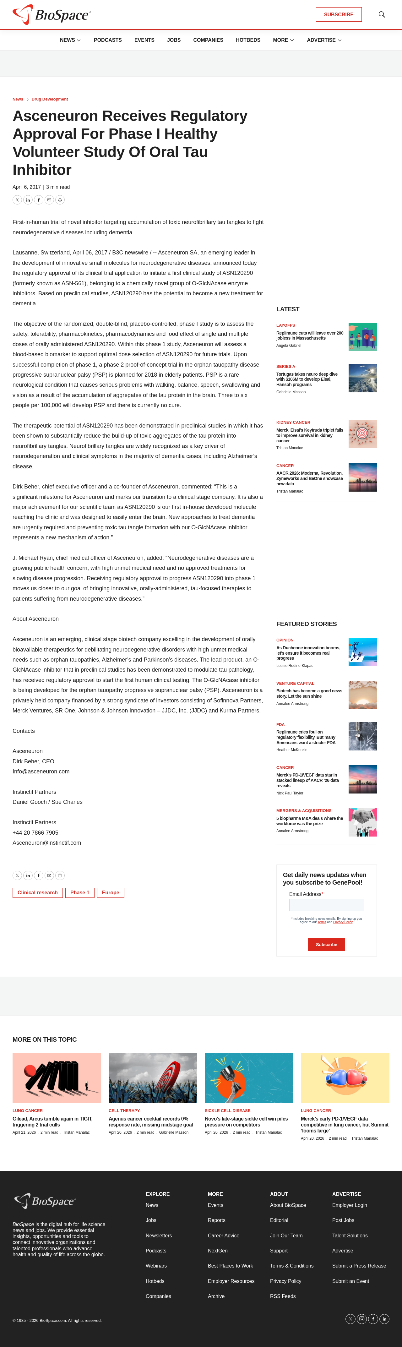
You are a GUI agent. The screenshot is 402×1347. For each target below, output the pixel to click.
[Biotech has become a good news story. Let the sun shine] (363, 695)
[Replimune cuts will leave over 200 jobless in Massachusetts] (363, 337)
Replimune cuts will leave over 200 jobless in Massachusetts (309, 335)
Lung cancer (28, 1110)
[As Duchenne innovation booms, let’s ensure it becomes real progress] (363, 652)
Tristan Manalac (289, 448)
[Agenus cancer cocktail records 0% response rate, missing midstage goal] (153, 1078)
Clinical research (38, 892)
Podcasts (108, 40)
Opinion (285, 640)
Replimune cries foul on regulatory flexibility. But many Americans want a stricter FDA (306, 737)
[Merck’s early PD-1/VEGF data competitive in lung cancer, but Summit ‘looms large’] (345, 1078)
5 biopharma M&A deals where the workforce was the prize (309, 821)
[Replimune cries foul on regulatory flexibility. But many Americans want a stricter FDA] (363, 736)
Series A (285, 366)
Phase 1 (79, 892)
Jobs (174, 40)
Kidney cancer (293, 422)
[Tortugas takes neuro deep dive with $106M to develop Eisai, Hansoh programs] (363, 378)
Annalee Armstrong (292, 703)
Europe (110, 892)
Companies (208, 40)
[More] (78, 40)
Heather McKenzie (291, 750)
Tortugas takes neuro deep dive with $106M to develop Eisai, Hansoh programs (307, 379)
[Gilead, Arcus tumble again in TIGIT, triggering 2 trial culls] (57, 1078)
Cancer (285, 465)
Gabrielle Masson (291, 392)
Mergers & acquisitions (304, 810)
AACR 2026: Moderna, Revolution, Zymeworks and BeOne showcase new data (309, 478)
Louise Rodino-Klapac (294, 665)
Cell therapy (124, 1110)
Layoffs (285, 325)
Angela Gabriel (288, 345)
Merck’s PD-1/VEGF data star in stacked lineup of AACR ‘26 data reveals (307, 780)
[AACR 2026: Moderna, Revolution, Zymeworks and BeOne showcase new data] (363, 477)
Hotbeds (248, 40)
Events (144, 40)
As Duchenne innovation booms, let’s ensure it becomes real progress (308, 653)
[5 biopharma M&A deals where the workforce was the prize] (363, 822)
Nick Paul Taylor (289, 793)
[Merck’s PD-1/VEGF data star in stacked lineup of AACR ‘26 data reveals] (363, 779)
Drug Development (50, 99)
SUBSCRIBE (339, 14)
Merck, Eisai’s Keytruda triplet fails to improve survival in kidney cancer (309, 435)
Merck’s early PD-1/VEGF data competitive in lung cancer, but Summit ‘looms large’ (344, 1124)
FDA (280, 724)
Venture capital (295, 683)
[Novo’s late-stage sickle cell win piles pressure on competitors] (249, 1078)
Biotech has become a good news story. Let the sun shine (309, 693)
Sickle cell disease (228, 1110)
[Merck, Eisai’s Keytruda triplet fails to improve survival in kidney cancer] (363, 434)
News (67, 40)
